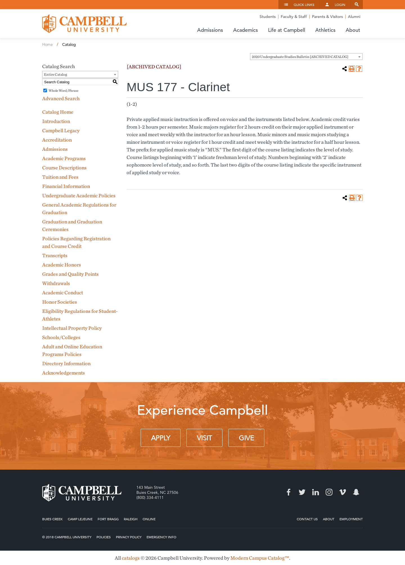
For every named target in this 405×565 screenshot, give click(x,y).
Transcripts (55, 255)
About (328, 519)
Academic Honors (61, 265)
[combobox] (306, 56)
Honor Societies (59, 302)
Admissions (55, 149)
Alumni (354, 16)
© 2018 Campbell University (66, 537)
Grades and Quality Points (70, 274)
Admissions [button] (210, 30)
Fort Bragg (108, 519)
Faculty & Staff (294, 16)
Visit (204, 438)
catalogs (131, 558)
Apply (160, 438)
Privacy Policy (128, 537)
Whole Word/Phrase (63, 90)
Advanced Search (61, 98)
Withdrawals (56, 283)
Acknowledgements (63, 373)
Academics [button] (245, 30)
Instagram (329, 492)
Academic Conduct (62, 292)
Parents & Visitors (327, 16)
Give (246, 438)
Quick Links (304, 4)
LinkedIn (315, 492)
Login (340, 4)
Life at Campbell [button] (286, 30)
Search (356, 4)
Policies (103, 537)
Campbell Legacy (61, 130)
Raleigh (131, 519)
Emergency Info (161, 537)
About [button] (353, 30)
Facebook (288, 492)
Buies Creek (52, 519)
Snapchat (356, 492)
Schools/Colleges (61, 337)
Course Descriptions (64, 168)
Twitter (302, 492)
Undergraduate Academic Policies (79, 195)
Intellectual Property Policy (72, 328)
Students (268, 16)
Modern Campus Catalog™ (259, 558)
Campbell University (84, 23)
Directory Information (66, 363)
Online (149, 519)
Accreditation (57, 140)
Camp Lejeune (80, 519)
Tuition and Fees (60, 177)
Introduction (56, 121)
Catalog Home (57, 112)
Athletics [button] (325, 30)
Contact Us (307, 519)
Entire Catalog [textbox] (55, 74)
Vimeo (342, 492)
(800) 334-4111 (150, 497)
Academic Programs (64, 158)
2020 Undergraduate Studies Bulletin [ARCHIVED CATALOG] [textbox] (300, 57)
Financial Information (66, 186)
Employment (351, 519)
